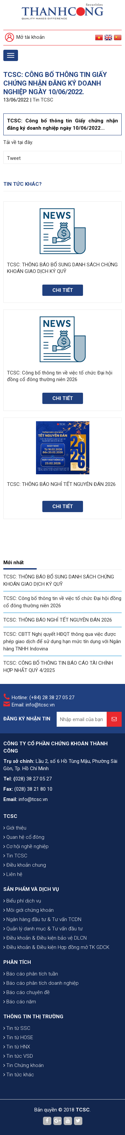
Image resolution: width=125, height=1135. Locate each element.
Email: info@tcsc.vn (33, 705)
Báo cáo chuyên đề (26, 992)
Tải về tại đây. (18, 142)
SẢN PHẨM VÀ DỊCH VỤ (31, 889)
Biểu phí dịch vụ (22, 901)
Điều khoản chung (24, 865)
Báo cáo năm (19, 1002)
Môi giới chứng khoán (28, 910)
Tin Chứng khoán (23, 1065)
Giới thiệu (14, 828)
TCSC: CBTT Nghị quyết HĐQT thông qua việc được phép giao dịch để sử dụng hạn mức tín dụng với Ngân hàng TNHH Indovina (62, 641)
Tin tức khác (18, 1075)
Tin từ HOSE (18, 1037)
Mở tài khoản (25, 37)
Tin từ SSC (16, 1028)
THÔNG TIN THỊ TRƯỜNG (33, 1017)
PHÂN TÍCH (17, 962)
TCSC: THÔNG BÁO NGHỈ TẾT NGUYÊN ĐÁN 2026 (57, 620)
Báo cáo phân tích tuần (30, 974)
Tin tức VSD (18, 1056)
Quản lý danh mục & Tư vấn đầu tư (43, 929)
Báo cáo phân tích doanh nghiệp (41, 983)
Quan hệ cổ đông (23, 837)
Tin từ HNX (16, 1047)
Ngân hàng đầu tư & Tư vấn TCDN (42, 919)
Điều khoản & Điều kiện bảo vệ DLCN (45, 938)
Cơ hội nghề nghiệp (26, 846)
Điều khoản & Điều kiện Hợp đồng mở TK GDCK (56, 947)
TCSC (10, 816)
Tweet (14, 158)
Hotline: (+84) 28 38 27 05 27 (43, 698)
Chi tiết (62, 290)
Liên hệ (12, 874)
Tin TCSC (43, 100)
